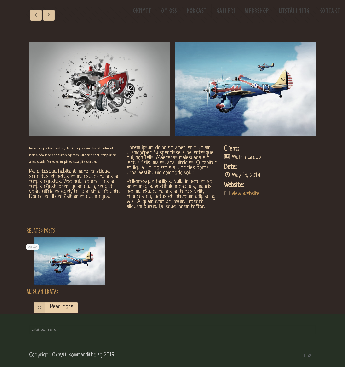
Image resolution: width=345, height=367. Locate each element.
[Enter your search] (172, 329)
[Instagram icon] (309, 355)
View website (245, 194)
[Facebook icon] (304, 355)
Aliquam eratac (42, 291)
